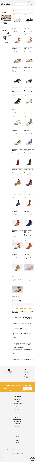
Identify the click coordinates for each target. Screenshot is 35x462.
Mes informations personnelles (17, 419)
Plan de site (21, 453)
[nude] (24, 111)
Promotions (17, 429)
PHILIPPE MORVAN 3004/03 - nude (28, 109)
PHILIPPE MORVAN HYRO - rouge (29, 190)
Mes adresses (17, 417)
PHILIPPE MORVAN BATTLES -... (29, 253)
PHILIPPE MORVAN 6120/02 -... (28, 67)
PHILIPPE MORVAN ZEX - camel (17, 190)
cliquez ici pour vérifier (25, 449)
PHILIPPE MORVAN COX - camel (29, 210)
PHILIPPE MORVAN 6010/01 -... (28, 87)
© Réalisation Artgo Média (17, 456)
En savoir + (6, 42)
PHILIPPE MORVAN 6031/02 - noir (17, 108)
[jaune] (12, 299)
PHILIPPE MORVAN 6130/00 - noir (29, 27)
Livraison (17, 440)
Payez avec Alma (17, 438)
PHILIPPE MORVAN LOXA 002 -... (17, 169)
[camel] (12, 70)
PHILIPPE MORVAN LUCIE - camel (17, 230)
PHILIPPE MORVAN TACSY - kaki (17, 149)
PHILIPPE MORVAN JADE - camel (17, 253)
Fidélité (17, 436)
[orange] (24, 70)
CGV (12, 453)
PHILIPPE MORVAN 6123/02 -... (17, 47)
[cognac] (24, 172)
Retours (17, 442)
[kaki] (12, 152)
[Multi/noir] (24, 90)
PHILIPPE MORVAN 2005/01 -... (17, 129)
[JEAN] (24, 152)
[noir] (12, 90)
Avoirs (18, 415)
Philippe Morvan (24, 323)
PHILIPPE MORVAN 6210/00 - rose (17, 27)
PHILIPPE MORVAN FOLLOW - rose (28, 275)
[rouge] (24, 192)
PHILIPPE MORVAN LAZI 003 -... (29, 169)
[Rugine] (12, 172)
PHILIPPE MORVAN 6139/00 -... (16, 67)
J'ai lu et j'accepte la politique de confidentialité (18, 390)
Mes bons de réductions (17, 421)
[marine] (24, 234)
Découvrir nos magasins (5, 23)
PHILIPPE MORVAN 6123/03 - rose (29, 47)
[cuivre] (12, 50)
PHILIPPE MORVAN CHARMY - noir (17, 210)
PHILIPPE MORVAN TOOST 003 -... (29, 129)
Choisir (26, 11)
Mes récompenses (17, 423)
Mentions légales (16, 453)
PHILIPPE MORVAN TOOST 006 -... (29, 149)
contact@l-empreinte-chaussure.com (18, 403)
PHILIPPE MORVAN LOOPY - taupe (17, 275)
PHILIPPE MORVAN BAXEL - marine (28, 231)
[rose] (24, 50)
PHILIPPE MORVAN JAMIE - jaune (17, 296)
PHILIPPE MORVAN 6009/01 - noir (17, 87)
